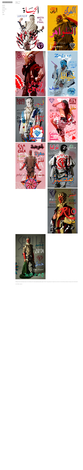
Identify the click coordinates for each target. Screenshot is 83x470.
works (3, 5)
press (3, 10)
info (3, 14)
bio (3, 12)
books (3, 7)
